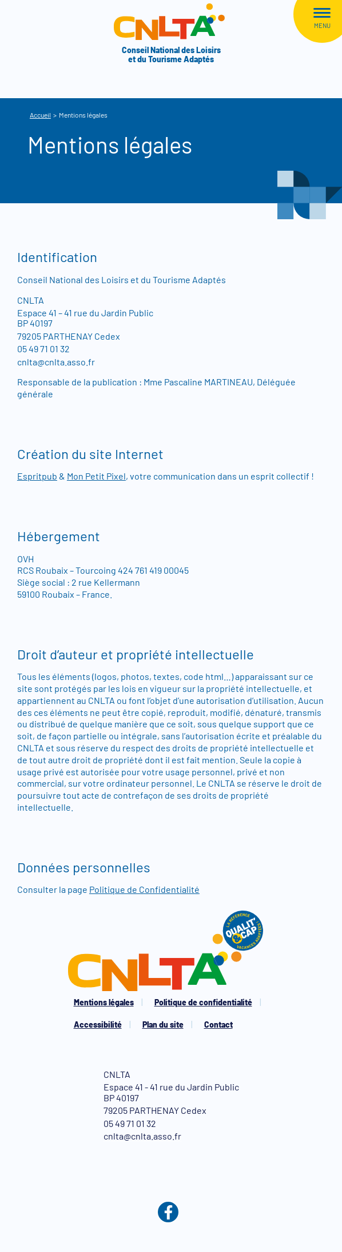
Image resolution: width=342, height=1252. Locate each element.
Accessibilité (98, 1024)
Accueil (40, 115)
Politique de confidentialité (203, 1002)
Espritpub (37, 475)
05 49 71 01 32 (43, 348)
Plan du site (163, 1024)
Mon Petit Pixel (96, 475)
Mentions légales (104, 1002)
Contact (218, 1024)
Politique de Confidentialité (144, 889)
